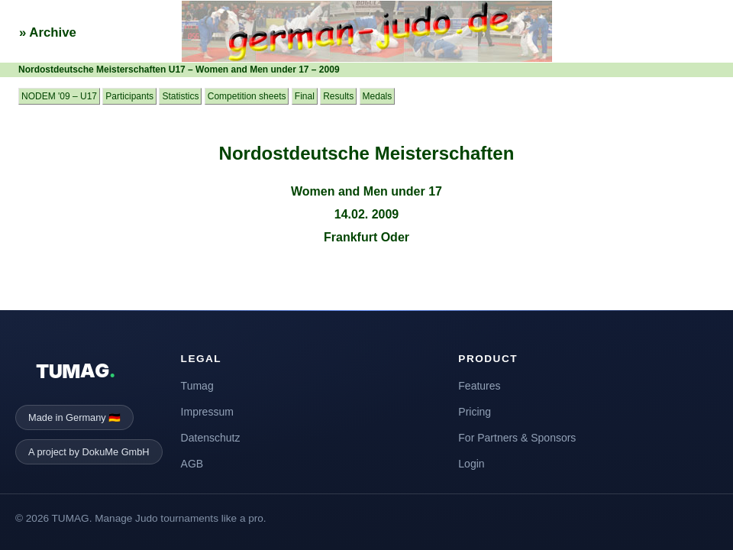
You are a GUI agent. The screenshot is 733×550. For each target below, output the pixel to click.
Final (305, 96)
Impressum (207, 412)
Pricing (474, 412)
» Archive (47, 32)
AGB (192, 464)
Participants (129, 96)
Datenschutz (211, 438)
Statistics (180, 96)
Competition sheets (247, 96)
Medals (377, 96)
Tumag (197, 386)
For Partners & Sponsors (517, 438)
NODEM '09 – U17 (59, 96)
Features (479, 386)
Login (471, 464)
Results (338, 96)
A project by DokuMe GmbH (89, 452)
